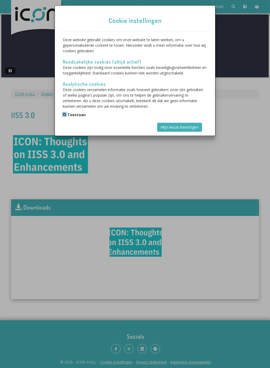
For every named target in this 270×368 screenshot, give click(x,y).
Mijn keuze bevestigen (180, 127)
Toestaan (76, 114)
